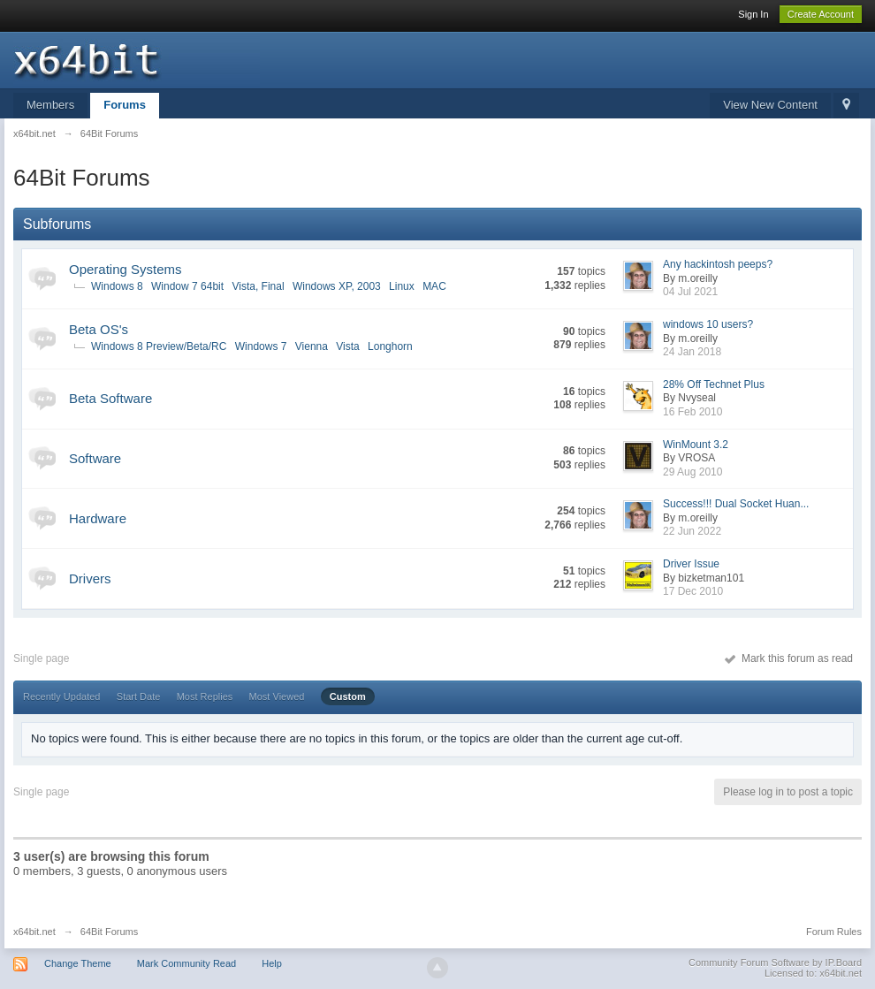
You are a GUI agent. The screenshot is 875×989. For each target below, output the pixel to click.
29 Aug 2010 (692, 472)
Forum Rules (834, 931)
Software (95, 458)
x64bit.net (34, 931)
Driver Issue (691, 564)
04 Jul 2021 (690, 291)
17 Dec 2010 (693, 591)
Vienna (311, 346)
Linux (402, 286)
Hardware (97, 518)
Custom (348, 696)
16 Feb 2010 (692, 412)
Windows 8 (117, 286)
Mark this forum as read (789, 658)
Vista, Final (258, 286)
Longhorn (390, 346)
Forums (124, 104)
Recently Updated (61, 696)
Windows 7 (261, 346)
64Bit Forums (109, 931)
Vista (347, 346)
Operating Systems (125, 269)
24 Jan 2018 (692, 352)
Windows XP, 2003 (337, 286)
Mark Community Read (186, 963)
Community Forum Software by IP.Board (775, 962)
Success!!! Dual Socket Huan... (736, 504)
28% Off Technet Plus (714, 384)
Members (50, 104)
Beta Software (110, 398)
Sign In (753, 14)
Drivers (90, 578)
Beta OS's (98, 329)
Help (272, 963)
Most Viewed (277, 696)
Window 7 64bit (187, 286)
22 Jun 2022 (692, 531)
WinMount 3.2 (695, 444)
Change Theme (77, 963)
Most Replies (205, 696)
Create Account (821, 14)
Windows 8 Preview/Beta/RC (158, 346)
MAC (434, 286)
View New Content (770, 104)
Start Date (139, 696)
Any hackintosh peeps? (717, 264)
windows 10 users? (708, 324)
